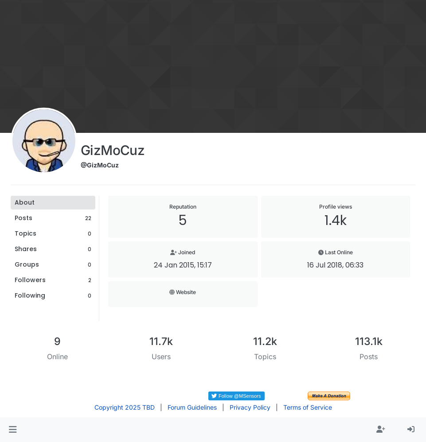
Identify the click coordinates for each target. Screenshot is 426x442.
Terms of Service (307, 407)
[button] (13, 429)
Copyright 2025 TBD (124, 407)
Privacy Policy (250, 407)
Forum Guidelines (192, 407)
